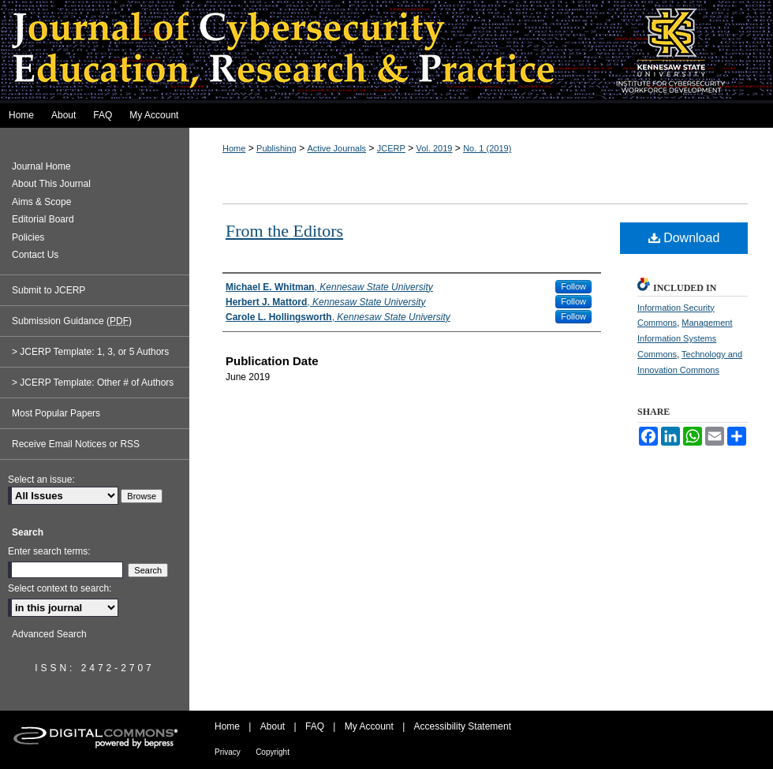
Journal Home (41, 166)
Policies (28, 237)
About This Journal (51, 183)
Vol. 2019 (434, 148)
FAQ (314, 726)
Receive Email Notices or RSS (76, 444)
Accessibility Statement (462, 726)
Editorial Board (43, 219)
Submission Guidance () (72, 321)
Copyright (272, 752)
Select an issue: (41, 479)
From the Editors (284, 231)
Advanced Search (49, 634)
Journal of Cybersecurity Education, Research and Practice (386, 51)
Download (684, 238)
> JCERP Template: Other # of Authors (93, 382)
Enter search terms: (49, 551)
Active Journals (337, 148)
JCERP (391, 148)
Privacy (228, 752)
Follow (573, 286)
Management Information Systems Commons (684, 338)
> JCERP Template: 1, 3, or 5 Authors (90, 351)
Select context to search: (59, 588)
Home (233, 148)
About (272, 726)
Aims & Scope (41, 201)
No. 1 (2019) (487, 148)
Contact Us (35, 254)
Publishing (276, 148)
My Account (369, 726)
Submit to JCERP (48, 290)
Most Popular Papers (56, 413)
